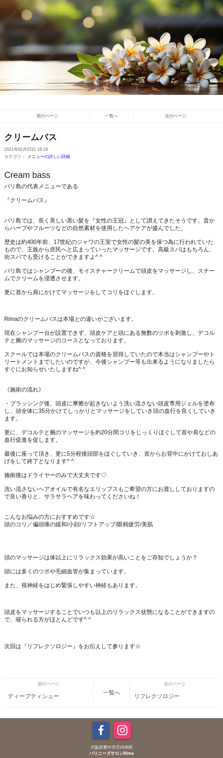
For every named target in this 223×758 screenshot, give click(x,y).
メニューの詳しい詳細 (48, 156)
